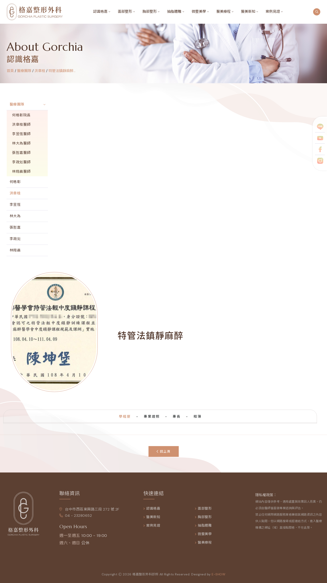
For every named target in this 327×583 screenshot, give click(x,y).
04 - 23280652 (75, 518)
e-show (218, 577)
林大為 (15, 216)
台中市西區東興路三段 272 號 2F (89, 511)
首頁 (10, 70)
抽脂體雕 (174, 11)
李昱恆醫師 (21, 134)
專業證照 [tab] (152, 416)
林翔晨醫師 (21, 171)
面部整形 (125, 11)
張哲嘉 (15, 227)
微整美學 (199, 11)
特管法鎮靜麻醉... (61, 70)
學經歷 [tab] (125, 416)
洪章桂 (39, 70)
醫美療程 (223, 11)
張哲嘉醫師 (21, 152)
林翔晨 (15, 250)
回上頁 (164, 451)
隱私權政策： (266, 497)
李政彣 (15, 238)
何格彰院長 (21, 115)
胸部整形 (149, 11)
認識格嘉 (100, 11)
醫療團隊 (17, 104)
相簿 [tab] (198, 416)
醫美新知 (248, 11)
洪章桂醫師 (21, 124)
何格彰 (15, 181)
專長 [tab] (177, 416)
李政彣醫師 (21, 162)
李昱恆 (15, 204)
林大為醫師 (21, 143)
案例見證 (273, 11)
